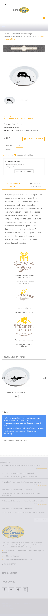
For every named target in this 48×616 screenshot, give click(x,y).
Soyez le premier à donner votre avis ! (14, 440)
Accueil (6, 33)
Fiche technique (35, 185)
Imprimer (9, 155)
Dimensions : (9, 130)
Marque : (7, 124)
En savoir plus (13, 185)
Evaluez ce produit (24, 171)
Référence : (9, 127)
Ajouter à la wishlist (25, 155)
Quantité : (7, 145)
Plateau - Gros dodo (16, 392)
